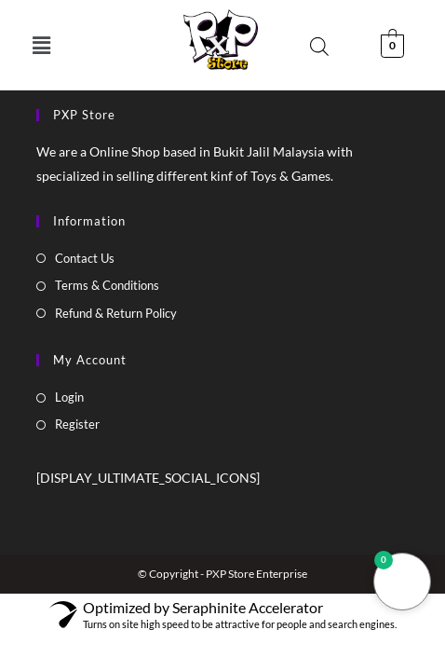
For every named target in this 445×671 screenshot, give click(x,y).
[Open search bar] (319, 46)
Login (69, 397)
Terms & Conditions (107, 285)
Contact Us (85, 258)
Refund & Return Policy (116, 313)
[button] (42, 45)
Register (77, 424)
